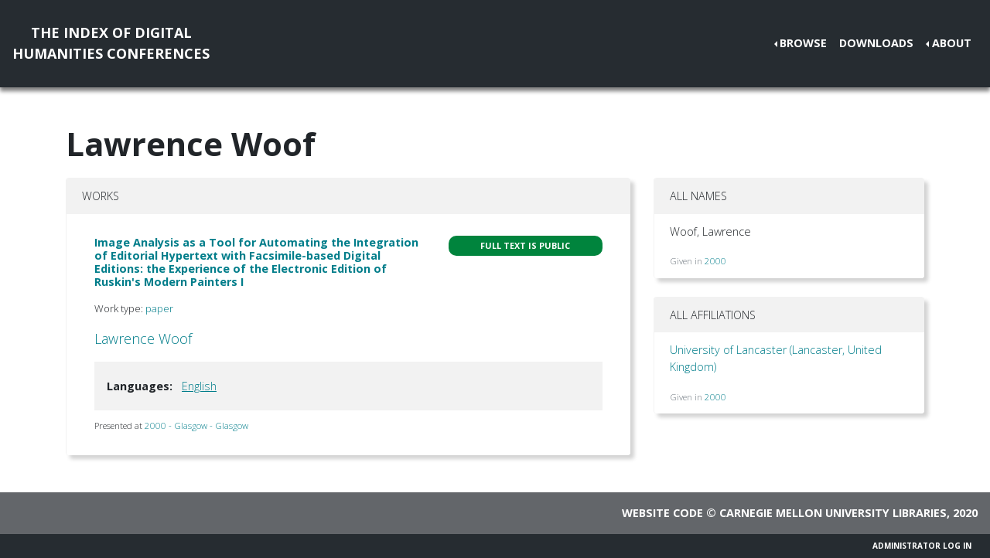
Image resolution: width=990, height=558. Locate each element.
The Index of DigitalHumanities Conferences (111, 43)
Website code (662, 512)
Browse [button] (803, 43)
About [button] (951, 43)
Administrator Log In (921, 545)
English (199, 386)
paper (159, 308)
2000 (715, 261)
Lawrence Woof (143, 338)
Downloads (876, 43)
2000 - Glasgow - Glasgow (196, 425)
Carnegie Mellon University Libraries (833, 512)
